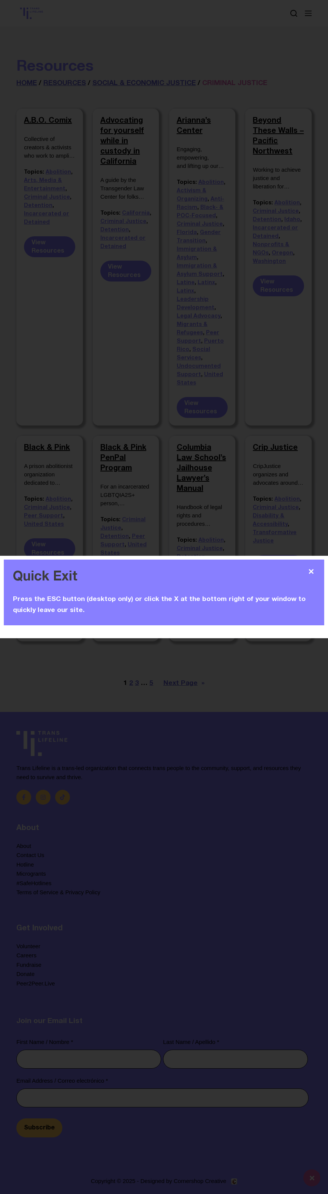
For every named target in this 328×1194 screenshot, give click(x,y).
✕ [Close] (311, 572)
